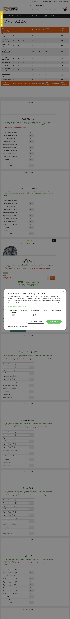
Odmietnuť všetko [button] (34, 321)
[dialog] (35, 309)
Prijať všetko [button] (53, 321)
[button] (35, 306)
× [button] (63, 291)
